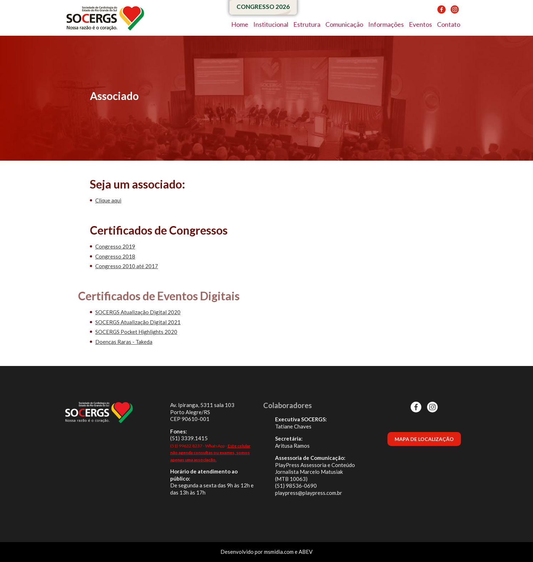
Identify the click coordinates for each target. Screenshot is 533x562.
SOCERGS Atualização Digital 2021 (138, 322)
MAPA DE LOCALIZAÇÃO (424, 439)
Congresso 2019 (115, 246)
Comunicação (344, 24)
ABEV (306, 551)
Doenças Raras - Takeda (123, 341)
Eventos (420, 24)
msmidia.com (279, 551)
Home (239, 24)
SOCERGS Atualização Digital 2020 (138, 312)
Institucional (270, 24)
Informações (386, 24)
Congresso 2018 (115, 256)
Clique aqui (108, 200)
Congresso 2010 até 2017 (126, 266)
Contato (448, 24)
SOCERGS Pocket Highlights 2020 (136, 331)
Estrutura (306, 24)
